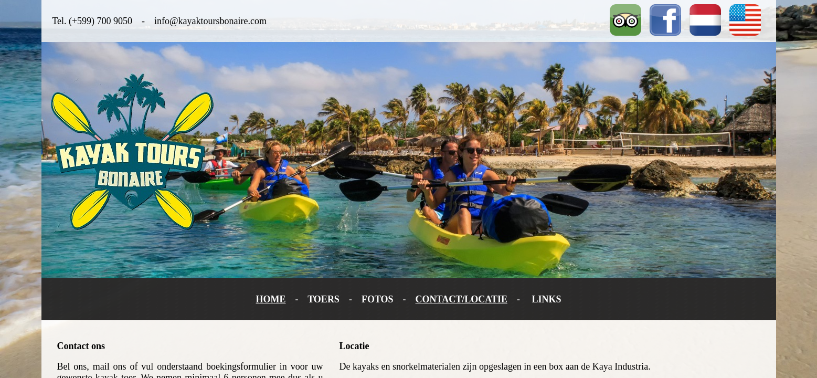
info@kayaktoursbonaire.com (210, 21)
